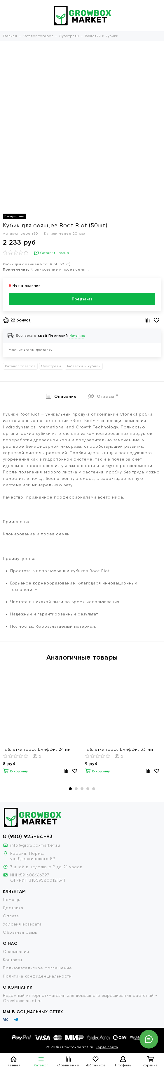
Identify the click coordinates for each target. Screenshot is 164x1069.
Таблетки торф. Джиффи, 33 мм (119, 749)
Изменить (77, 335)
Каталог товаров (20, 366)
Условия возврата (22, 924)
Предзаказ (82, 299)
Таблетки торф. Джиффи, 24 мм (37, 749)
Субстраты (51, 366)
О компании (16, 951)
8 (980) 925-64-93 (28, 836)
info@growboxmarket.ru (35, 845)
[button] (70, 788)
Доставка (13, 907)
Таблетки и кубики (84, 366)
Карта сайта (107, 1047)
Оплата (11, 916)
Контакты (12, 959)
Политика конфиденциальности (37, 976)
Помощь (11, 899)
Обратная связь (20, 932)
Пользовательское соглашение (37, 968)
